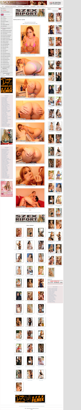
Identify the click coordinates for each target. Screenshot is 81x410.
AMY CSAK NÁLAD (51, 144)
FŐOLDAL (4, 8)
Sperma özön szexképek (5, 163)
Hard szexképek (4, 114)
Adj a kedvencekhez (33, 406)
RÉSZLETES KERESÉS (5, 11)
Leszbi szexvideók (51, 296)
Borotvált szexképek (5, 103)
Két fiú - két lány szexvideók (53, 289)
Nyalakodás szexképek (5, 153)
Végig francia (5, 50)
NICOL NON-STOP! (41, 366)
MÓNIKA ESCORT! (30, 238)
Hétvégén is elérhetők (6, 35)
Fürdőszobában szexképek (5, 111)
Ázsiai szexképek (4, 100)
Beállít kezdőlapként (27, 406)
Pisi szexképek (4, 155)
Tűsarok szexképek (4, 175)
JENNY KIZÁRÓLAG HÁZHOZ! (30, 366)
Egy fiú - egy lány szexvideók (53, 288)
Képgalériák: (7, 95)
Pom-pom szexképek (5, 156)
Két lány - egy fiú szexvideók (53, 290)
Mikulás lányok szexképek (5, 126)
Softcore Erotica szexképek (6, 162)
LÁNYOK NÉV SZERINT (6, 66)
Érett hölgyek (5, 45)
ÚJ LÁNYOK (4, 18)
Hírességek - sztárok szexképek (6, 116)
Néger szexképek (4, 151)
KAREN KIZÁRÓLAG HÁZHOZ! (41, 341)
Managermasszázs (6, 59)
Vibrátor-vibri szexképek (5, 177)
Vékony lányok (5, 41)
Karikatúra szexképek (5, 117)
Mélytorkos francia (6, 56)
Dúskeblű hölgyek (6, 38)
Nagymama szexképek (5, 150)
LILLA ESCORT (30, 380)
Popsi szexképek (4, 157)
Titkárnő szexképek (4, 172)
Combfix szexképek (5, 105)
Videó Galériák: (55, 286)
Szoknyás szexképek (5, 167)
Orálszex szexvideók (52, 297)
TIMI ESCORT (30, 301)
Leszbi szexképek (4, 123)
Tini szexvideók (51, 300)
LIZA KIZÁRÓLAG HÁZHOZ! (18, 314)
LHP (3, 6)
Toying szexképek (4, 174)
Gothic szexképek (4, 113)
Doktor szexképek (4, 108)
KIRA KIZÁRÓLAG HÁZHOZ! (59, 107)
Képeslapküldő (33, 6)
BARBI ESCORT (18, 340)
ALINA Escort (59, 241)
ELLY (58, 58)
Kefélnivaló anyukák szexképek (6, 119)
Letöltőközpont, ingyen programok (10, 6)
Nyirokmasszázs (5, 62)
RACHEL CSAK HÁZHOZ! (58, 132)
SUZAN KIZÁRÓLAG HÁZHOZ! (19, 367)
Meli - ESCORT (51, 22)
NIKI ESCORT (19, 276)
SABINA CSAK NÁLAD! (30, 276)
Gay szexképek (4, 112)
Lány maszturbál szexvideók (53, 295)
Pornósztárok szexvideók (52, 299)
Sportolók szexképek (5, 164)
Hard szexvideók (51, 293)
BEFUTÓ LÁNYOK (5, 21)
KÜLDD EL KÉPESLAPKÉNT (29, 54)
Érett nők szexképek (5, 109)
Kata (41, 289)
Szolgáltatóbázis (26, 6)
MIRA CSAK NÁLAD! (19, 380)
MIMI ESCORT (58, 254)
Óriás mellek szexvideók (52, 298)
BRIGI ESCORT (58, 180)
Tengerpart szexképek (5, 169)
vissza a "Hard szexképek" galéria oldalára (26, 212)
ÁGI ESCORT (41, 380)
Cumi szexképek (4, 107)
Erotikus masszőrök (6, 36)
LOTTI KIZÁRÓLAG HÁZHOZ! (30, 263)
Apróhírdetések (20, 6)
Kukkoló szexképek (5, 120)
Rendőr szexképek (4, 160)
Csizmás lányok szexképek (6, 106)
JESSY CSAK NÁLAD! (41, 263)
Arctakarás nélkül (6, 53)
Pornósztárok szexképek (5, 158)
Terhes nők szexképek (5, 170)
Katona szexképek (4, 118)
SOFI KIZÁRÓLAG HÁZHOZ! (41, 276)
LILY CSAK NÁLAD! (58, 229)
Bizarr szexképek (4, 102)
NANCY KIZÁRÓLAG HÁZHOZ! (58, 206)
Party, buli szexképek (5, 154)
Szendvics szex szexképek (5, 165)
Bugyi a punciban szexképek (6, 104)
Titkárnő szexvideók (52, 301)
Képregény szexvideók (52, 294)
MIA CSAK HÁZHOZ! (51, 254)
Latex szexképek (4, 122)
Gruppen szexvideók (52, 292)
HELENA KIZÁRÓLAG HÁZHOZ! (51, 58)
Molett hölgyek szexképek (5, 149)
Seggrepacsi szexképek (5, 161)
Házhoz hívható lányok (7, 30)
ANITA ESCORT (30, 289)
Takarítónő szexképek (5, 168)
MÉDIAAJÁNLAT (5, 71)
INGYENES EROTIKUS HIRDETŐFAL (5, 68)
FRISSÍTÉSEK (4, 26)
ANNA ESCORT (58, 119)
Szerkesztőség (38, 406)
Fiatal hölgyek (5, 47)
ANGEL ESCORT (18, 263)
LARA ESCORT (19, 289)
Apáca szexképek (4, 99)
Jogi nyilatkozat (21, 406)
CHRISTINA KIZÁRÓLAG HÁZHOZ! (41, 315)
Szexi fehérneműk (5, 44)
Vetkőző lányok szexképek (5, 176)
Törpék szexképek (4, 173)
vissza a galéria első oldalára (36, 212)
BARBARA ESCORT (51, 168)
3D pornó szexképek (5, 97)
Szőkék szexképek (4, 166)
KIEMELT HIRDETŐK (5, 24)
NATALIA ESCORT (19, 301)
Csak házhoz (4, 33)
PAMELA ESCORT (41, 301)
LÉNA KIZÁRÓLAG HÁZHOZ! (51, 119)
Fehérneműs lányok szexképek (6, 110)
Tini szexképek (4, 171)
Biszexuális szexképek (5, 101)
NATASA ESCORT (19, 238)
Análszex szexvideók (52, 291)
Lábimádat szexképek (5, 121)
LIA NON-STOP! (29, 314)
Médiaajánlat (42, 406)
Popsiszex (4, 48)
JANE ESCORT (41, 238)
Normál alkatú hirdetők (7, 39)
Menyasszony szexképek (5, 125)
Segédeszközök (5, 42)
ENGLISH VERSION (7, 14)
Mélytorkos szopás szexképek (6, 124)
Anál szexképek (4, 98)
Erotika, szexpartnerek (40, 6)
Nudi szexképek (4, 152)
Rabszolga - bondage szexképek (6, 159)
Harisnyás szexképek (5, 115)
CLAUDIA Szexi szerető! (30, 340)
